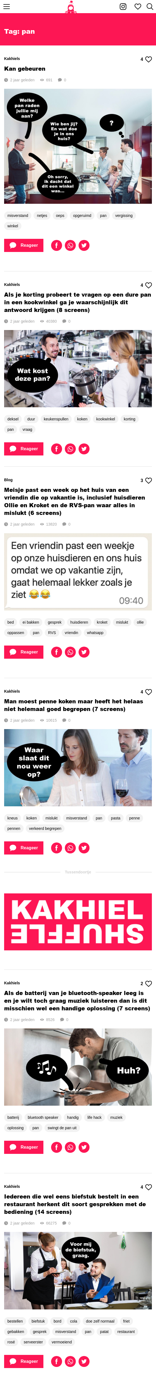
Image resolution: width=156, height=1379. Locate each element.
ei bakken (31, 622)
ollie (140, 622)
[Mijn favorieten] (138, 6)
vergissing (124, 215)
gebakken (15, 1331)
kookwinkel (105, 419)
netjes (42, 215)
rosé (11, 1342)
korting (129, 419)
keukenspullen (56, 419)
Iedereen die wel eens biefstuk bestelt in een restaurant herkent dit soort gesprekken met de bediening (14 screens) (75, 1203)
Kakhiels (12, 58)
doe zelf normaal (100, 1321)
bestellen (15, 1321)
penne (134, 818)
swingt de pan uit (62, 1128)
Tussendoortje (78, 872)
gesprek (55, 622)
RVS (52, 632)
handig (73, 1117)
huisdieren (79, 622)
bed (10, 622)
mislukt (122, 622)
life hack (94, 1117)
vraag (27, 429)
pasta (115, 818)
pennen (13, 828)
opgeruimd (82, 215)
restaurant (126, 1331)
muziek (116, 1117)
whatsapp (95, 632)
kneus (12, 818)
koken (82, 419)
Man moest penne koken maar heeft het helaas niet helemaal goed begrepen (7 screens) (73, 705)
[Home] (71, 6)
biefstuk (38, 1321)
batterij (13, 1117)
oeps (60, 215)
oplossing (15, 1128)
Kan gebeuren (24, 68)
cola (73, 1321)
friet (126, 1321)
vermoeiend (62, 1342)
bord (57, 1321)
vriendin (71, 632)
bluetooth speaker (43, 1117)
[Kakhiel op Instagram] (123, 6)
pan (103, 215)
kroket (102, 622)
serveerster (33, 1342)
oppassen (15, 632)
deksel (12, 419)
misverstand (17, 215)
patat (104, 1331)
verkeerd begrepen (45, 828)
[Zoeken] (150, 6)
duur (31, 419)
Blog (8, 480)
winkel (12, 226)
